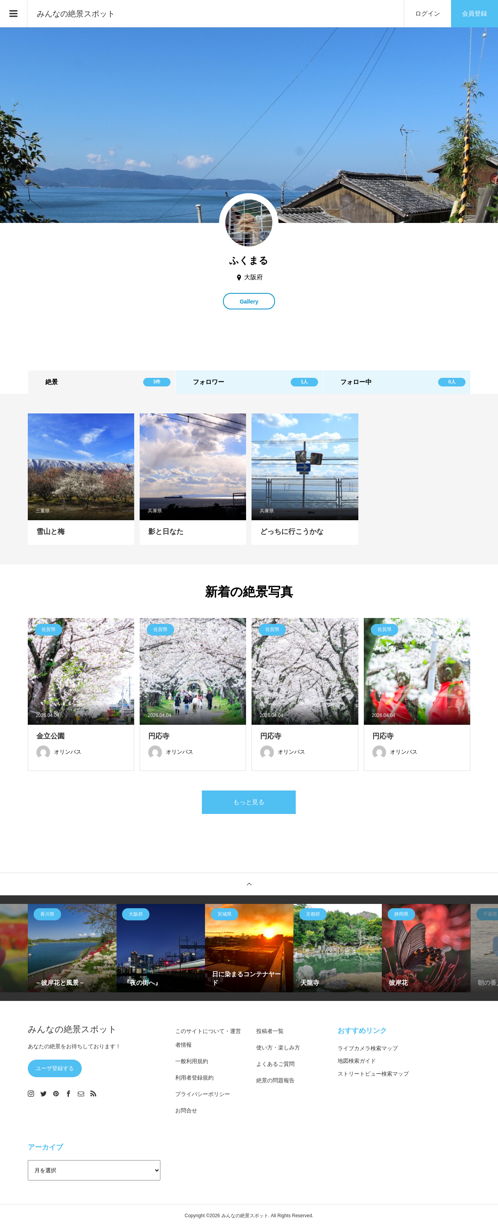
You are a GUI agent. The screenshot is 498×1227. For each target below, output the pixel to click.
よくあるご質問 (275, 1064)
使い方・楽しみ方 (278, 1047)
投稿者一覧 (270, 1031)
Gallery (249, 301)
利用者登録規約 (194, 1077)
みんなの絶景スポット (76, 13)
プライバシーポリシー (202, 1094)
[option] (72, 948)
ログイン (427, 13)
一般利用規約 (191, 1061)
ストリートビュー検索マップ (373, 1074)
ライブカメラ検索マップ (368, 1048)
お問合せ (186, 1110)
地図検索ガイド (357, 1061)
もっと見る (248, 802)
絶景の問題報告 (275, 1080)
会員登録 (474, 13)
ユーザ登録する (55, 1068)
